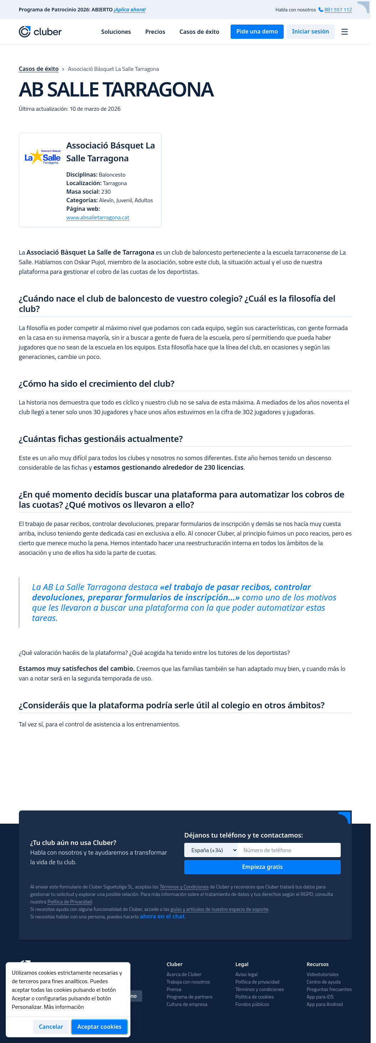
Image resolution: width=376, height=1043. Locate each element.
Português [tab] (94, 950)
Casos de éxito (200, 32)
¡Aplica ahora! (130, 9)
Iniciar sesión (310, 31)
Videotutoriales (189, 1014)
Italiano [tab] (127, 950)
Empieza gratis (262, 821)
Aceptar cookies (99, 1027)
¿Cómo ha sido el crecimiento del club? (96, 392)
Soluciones (116, 32)
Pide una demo (257, 31)
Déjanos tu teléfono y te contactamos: (243, 790)
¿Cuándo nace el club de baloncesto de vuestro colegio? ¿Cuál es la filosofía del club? (177, 312)
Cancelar (51, 1027)
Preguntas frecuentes (196, 1029)
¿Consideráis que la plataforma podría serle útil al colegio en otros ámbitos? (172, 723)
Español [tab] (33, 950)
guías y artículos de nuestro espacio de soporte (244, 863)
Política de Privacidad (132, 856)
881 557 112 (338, 9)
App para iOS (186, 1036)
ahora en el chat (176, 871)
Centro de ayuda (190, 1021)
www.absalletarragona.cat (101, 226)
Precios (155, 32)
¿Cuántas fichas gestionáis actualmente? (101, 457)
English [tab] (62, 950)
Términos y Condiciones (204, 841)
